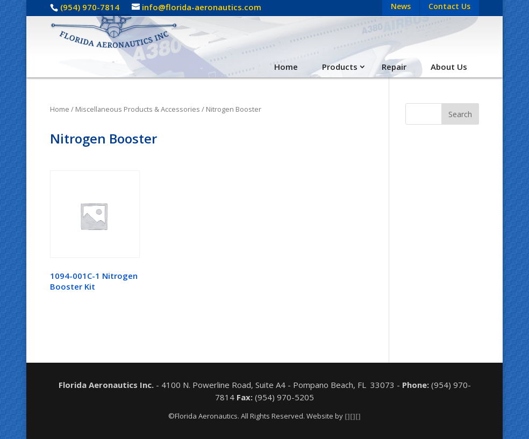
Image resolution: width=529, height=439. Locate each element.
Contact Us (449, 6)
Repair (394, 66)
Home (286, 66)
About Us (449, 66)
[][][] (353, 416)
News (401, 6)
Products (340, 66)
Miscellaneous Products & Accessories (137, 109)
